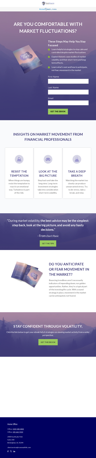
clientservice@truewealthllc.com (19, 447)
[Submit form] (58, 111)
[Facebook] (7, 452)
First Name (53, 76)
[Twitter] (11, 452)
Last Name (53, 87)
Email (50, 98)
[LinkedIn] (14, 452)
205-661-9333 (18, 432)
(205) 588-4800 (18, 429)
